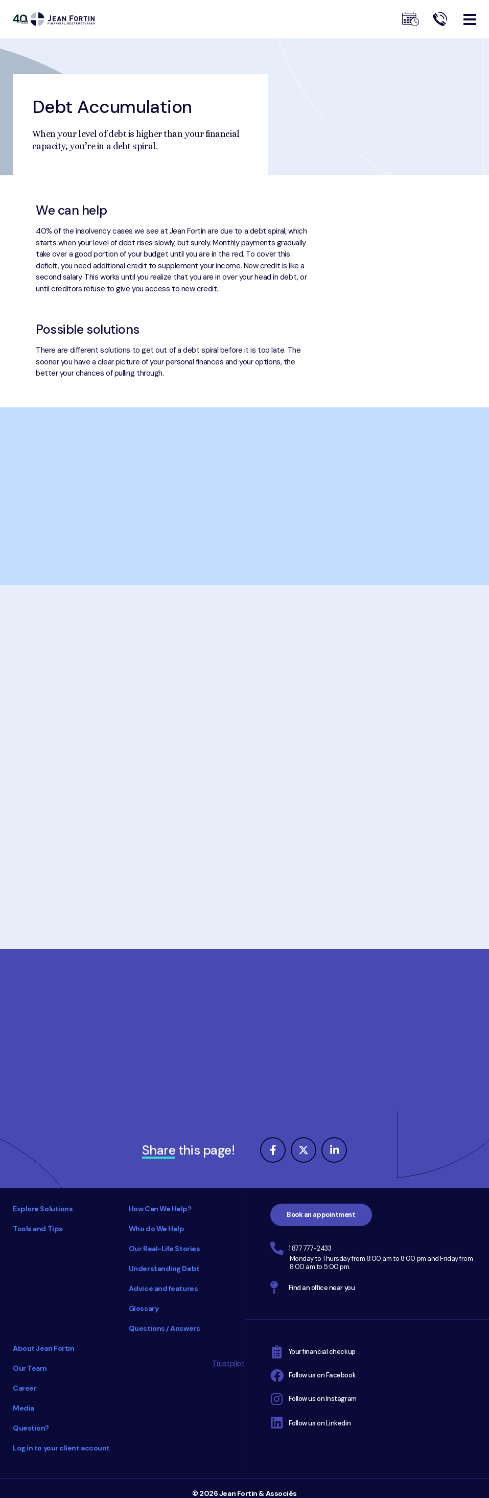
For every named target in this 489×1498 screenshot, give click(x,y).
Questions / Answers (164, 1328)
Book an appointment (321, 1214)
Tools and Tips (38, 1228)
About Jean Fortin (43, 1348)
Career (24, 1388)
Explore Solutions (43, 1208)
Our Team (29, 1368)
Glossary (143, 1308)
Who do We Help (156, 1228)
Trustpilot (228, 1363)
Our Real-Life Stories (164, 1248)
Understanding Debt (164, 1268)
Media (23, 1408)
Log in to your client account (61, 1448)
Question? (31, 1428)
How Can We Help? (160, 1208)
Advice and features (163, 1288)
